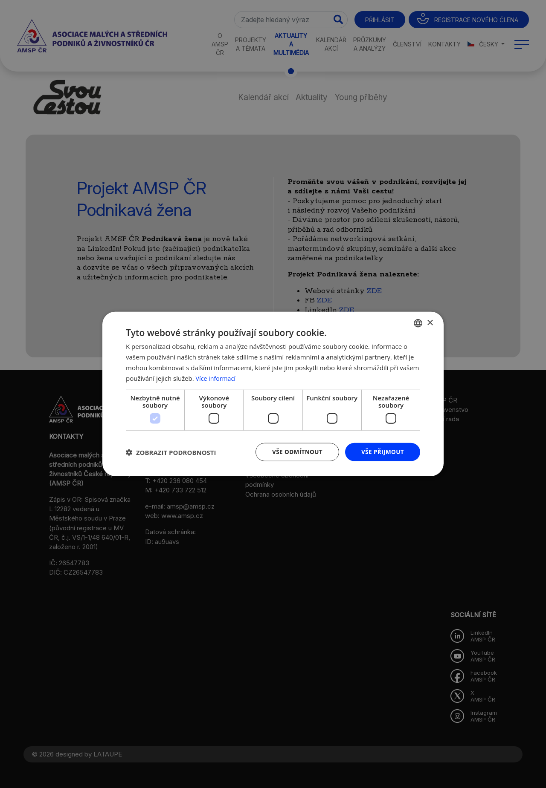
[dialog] (273, 394)
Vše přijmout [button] (382, 452)
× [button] (430, 322)
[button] (171, 452)
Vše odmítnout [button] (295, 452)
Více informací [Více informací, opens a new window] (217, 378)
